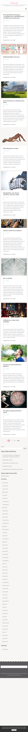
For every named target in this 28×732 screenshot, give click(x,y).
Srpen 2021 (4, 567)
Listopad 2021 (5, 560)
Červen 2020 (5, 588)
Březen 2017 (5, 641)
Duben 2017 (5, 638)
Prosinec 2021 (5, 557)
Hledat (2, 446)
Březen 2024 (5, 514)
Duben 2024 (5, 510)
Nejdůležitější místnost (11, 57)
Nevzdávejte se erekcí (10, 148)
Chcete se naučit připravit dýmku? (12, 365)
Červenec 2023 (5, 529)
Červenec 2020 (5, 585)
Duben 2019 (5, 613)
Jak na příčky (7, 278)
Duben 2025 (5, 489)
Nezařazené (5, 649)
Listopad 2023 (5, 523)
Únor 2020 (4, 595)
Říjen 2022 (4, 542)
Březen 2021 (5, 576)
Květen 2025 (5, 486)
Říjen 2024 (4, 507)
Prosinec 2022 (5, 538)
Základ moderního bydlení (12, 230)
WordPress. (18, 675)
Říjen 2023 (4, 526)
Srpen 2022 (4, 545)
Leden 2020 (4, 598)
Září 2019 (4, 607)
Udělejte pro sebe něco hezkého (11, 321)
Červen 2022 (5, 548)
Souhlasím (14, 730)
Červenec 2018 (5, 623)
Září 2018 (4, 616)
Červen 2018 (5, 626)
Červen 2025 (5, 482)
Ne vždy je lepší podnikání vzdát (12, 411)
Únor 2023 (4, 532)
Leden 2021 (4, 579)
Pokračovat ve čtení (9, 40)
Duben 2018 (5, 629)
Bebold (14, 3)
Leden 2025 (4, 498)
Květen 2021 (5, 570)
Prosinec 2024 (5, 501)
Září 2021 (4, 563)
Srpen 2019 (4, 610)
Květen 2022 (5, 551)
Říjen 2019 (4, 604)
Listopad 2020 (5, 582)
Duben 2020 (5, 591)
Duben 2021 (5, 573)
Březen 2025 (5, 492)
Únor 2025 (4, 495)
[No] (26, 728)
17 (15, 440)
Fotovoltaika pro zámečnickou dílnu (13, 101)
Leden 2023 (4, 535)
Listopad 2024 (5, 504)
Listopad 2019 (5, 601)
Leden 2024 (4, 517)
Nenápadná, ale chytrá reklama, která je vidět (11, 194)
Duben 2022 (5, 554)
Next (18, 440)
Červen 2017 (5, 635)
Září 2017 (4, 632)
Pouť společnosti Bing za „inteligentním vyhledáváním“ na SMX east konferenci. (14, 16)
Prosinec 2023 (5, 520)
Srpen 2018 (4, 619)
